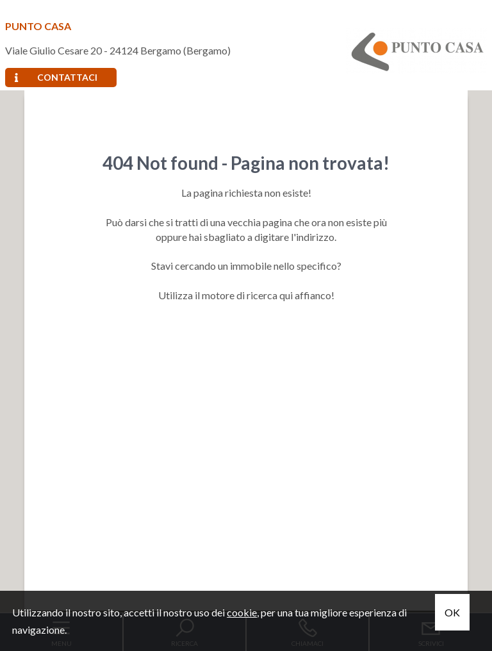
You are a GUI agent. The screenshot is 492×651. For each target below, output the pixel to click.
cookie (242, 612)
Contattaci (56, 77)
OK (452, 612)
